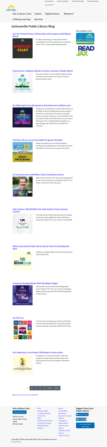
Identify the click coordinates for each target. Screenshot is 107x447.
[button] (77, 419)
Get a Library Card (22, 13)
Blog (39, 418)
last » (57, 388)
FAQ (39, 408)
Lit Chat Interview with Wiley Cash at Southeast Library (38, 174)
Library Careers (64, 435)
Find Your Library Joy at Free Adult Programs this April (38, 140)
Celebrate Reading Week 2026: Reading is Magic (35, 283)
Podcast (40, 428)
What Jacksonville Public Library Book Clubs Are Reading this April (41, 247)
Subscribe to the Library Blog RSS (25, 395)
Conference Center (44, 423)
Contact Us (41, 416)
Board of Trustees (65, 416)
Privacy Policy (16, 442)
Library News (63, 423)
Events (38, 13)
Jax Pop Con (18, 318)
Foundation (63, 421)
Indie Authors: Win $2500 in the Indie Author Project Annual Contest (40, 210)
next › (50, 388)
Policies (61, 418)
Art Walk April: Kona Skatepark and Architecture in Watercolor (42, 105)
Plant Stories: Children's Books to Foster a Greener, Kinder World (43, 71)
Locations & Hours (44, 413)
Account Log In (49, 5)
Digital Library (52, 13)
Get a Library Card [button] (19, 412)
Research (69, 13)
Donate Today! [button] (82, 414)
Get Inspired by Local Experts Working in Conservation (38, 352)
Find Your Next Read (44, 421)
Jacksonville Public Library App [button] (85, 425)
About (61, 408)
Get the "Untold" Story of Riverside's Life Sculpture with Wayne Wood (42, 35)
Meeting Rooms (43, 426)
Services (38, 19)
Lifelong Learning (22, 19)
